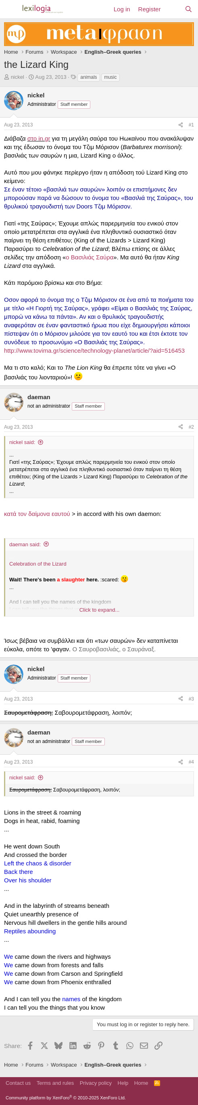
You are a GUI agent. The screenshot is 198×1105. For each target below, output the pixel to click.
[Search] (188, 9)
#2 (191, 427)
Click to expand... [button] (99, 610)
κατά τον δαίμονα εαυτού (37, 513)
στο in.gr (38, 138)
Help (123, 1083)
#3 (191, 699)
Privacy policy (96, 1083)
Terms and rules (55, 1083)
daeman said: (25, 544)
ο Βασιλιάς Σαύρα (89, 257)
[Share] (180, 125)
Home (141, 1083)
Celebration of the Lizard (38, 564)
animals (88, 77)
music (110, 77)
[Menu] (11, 9)
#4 (191, 762)
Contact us (18, 1083)
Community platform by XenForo (66, 1097)
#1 (191, 125)
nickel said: (22, 442)
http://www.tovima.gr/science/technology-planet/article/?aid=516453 (94, 350)
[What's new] (172, 9)
